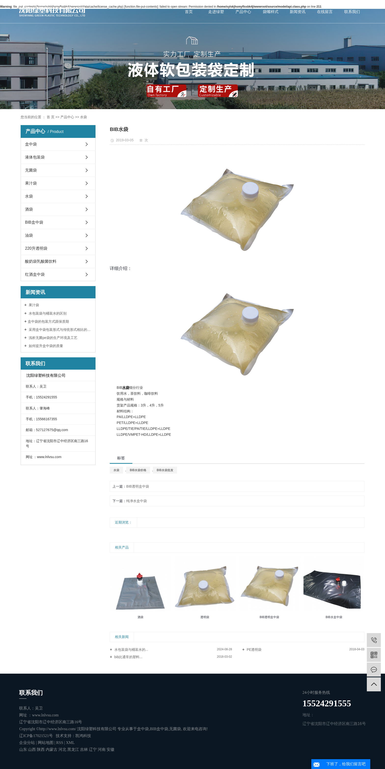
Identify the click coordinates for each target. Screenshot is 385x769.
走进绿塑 (216, 12)
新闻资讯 (297, 12)
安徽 (110, 749)
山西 (32, 749)
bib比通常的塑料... (127, 657)
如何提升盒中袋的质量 (45, 346)
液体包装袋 (35, 157)
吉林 (84, 749)
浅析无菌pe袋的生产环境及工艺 (52, 338)
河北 (62, 749)
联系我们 (352, 12)
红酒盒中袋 (35, 274)
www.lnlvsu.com (45, 715)
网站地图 (46, 742)
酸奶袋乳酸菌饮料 (40, 261)
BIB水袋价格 (138, 470)
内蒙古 (52, 749)
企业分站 (27, 742)
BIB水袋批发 (165, 470)
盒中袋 (31, 144)
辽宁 (93, 749)
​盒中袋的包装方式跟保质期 (48, 321)
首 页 (51, 117)
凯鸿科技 (83, 736)
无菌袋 (31, 170)
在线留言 (325, 12)
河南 (102, 749)
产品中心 (243, 12)
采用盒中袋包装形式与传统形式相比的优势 (60, 330)
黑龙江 (73, 749)
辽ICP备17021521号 (36, 736)
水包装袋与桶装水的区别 (47, 313)
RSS (59, 742)
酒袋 (29, 209)
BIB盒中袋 (34, 222)
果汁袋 (31, 183)
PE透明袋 (254, 650)
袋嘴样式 (270, 12)
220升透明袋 (36, 248)
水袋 (83, 117)
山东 (23, 749)
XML (70, 742)
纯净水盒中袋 (136, 501)
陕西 (41, 749)
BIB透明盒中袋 (137, 486)
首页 (189, 12)
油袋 (29, 235)
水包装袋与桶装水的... (130, 650)
